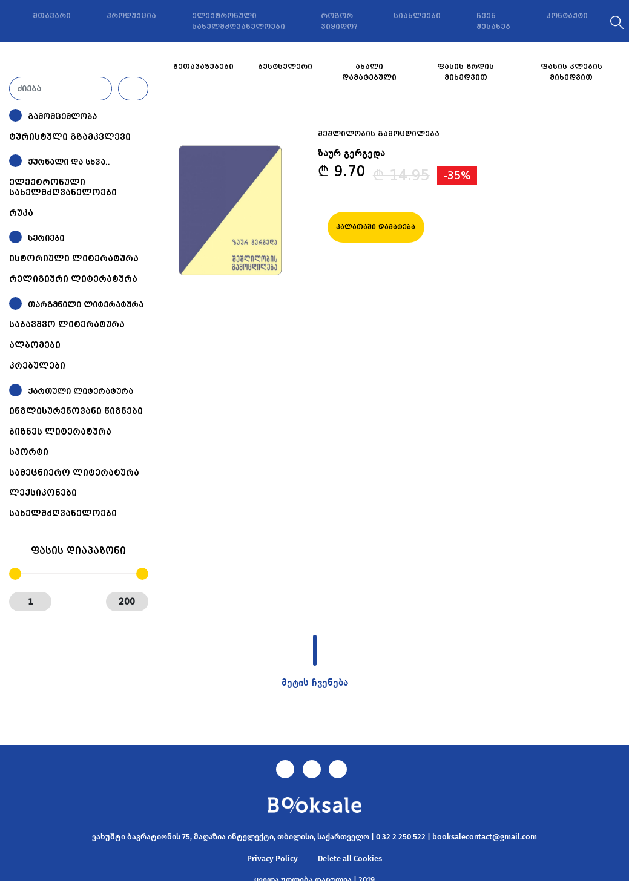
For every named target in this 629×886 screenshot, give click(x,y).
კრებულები (37, 365)
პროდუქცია (131, 15)
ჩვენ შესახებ (493, 21)
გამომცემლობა (62, 116)
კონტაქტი (567, 15)
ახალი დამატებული (369, 72)
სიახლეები (417, 15)
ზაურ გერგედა (351, 154)
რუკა (21, 213)
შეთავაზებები (203, 66)
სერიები (46, 238)
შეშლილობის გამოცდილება (379, 134)
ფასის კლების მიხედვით (571, 72)
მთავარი (52, 15)
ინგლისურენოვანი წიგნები (76, 411)
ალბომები (35, 345)
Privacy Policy (272, 858)
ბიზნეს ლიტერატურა (60, 431)
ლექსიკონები (43, 492)
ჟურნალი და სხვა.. (69, 161)
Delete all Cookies (350, 858)
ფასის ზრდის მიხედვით (465, 72)
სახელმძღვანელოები (63, 513)
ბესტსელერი (285, 66)
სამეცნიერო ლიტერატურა (74, 472)
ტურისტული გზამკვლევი (70, 137)
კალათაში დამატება (375, 227)
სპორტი (28, 452)
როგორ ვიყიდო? (339, 21)
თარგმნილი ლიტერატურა (85, 304)
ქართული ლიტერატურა (80, 391)
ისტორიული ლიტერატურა (74, 258)
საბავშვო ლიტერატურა (67, 324)
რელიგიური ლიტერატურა (73, 279)
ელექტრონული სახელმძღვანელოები (238, 21)
